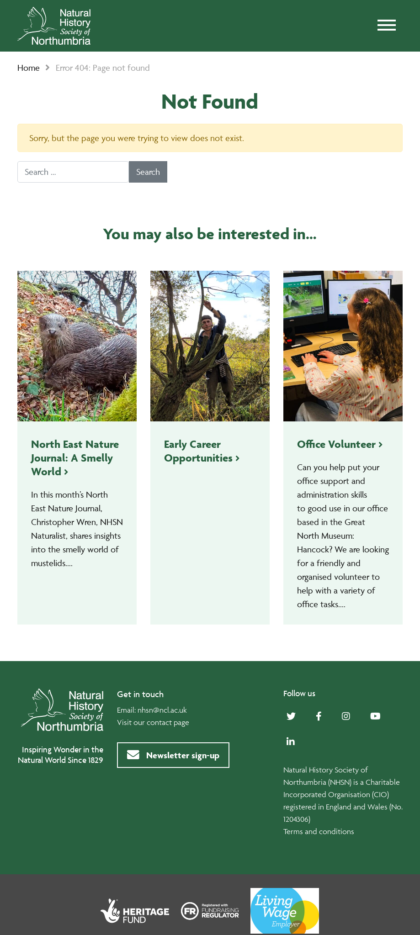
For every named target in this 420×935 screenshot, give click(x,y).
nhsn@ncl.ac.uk (162, 709)
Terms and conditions (318, 831)
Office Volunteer (336, 444)
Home (28, 67)
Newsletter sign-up (173, 755)
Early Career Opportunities (198, 450)
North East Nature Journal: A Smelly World (75, 457)
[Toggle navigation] (387, 26)
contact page (168, 722)
